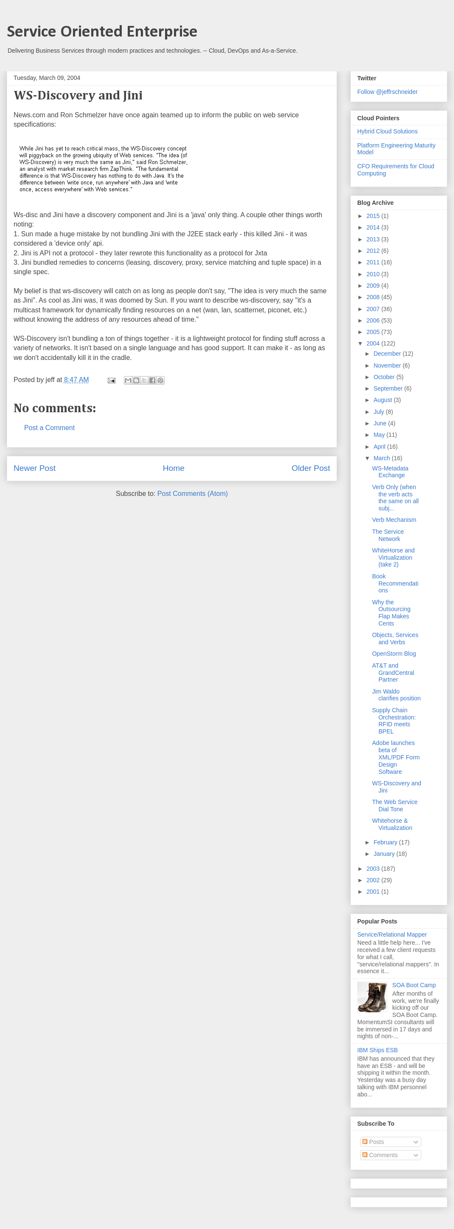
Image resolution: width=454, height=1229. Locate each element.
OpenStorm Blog (394, 653)
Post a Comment (49, 427)
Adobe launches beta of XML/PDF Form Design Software (396, 757)
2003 (374, 868)
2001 (374, 891)
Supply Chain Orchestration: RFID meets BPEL (394, 721)
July (379, 411)
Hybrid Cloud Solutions (387, 131)
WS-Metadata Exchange (390, 472)
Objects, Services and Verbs (395, 638)
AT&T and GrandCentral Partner (393, 672)
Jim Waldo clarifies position (396, 695)
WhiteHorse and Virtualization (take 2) (393, 557)
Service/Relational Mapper (392, 934)
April (380, 446)
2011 (374, 262)
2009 (374, 285)
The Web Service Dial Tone (395, 806)
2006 (374, 320)
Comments (380, 1155)
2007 (374, 309)
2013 (374, 239)
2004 (374, 343)
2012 (374, 250)
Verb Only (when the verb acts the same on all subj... (395, 498)
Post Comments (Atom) (192, 493)
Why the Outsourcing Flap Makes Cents (391, 613)
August (383, 399)
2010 (374, 274)
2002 (374, 880)
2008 (374, 297)
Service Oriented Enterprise (102, 32)
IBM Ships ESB (377, 1050)
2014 (374, 227)
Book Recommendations (395, 583)
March (382, 458)
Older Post (310, 468)
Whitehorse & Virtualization (392, 824)
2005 (374, 331)
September (388, 388)
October (384, 377)
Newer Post (35, 468)
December (387, 353)
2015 (374, 215)
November (387, 365)
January (384, 853)
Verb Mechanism (394, 519)
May (379, 434)
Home (174, 468)
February (386, 842)
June (380, 423)
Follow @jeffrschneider (387, 91)
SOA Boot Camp (414, 985)
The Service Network (388, 535)
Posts (373, 1141)
